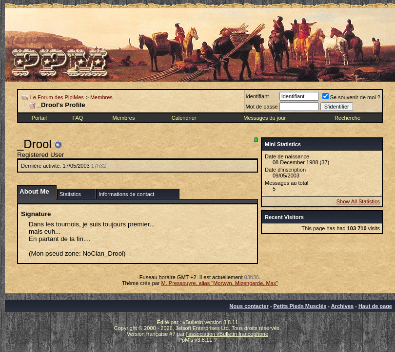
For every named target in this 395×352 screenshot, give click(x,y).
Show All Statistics (358, 201)
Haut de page (375, 306)
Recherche (347, 118)
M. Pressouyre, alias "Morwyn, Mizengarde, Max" (219, 283)
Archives (342, 306)
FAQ (77, 118)
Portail (39, 118)
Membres (101, 97)
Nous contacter (249, 306)
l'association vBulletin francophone (227, 334)
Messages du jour (264, 118)
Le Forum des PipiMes (57, 97)
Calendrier (184, 118)
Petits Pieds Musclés (299, 306)
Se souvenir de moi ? (351, 97)
